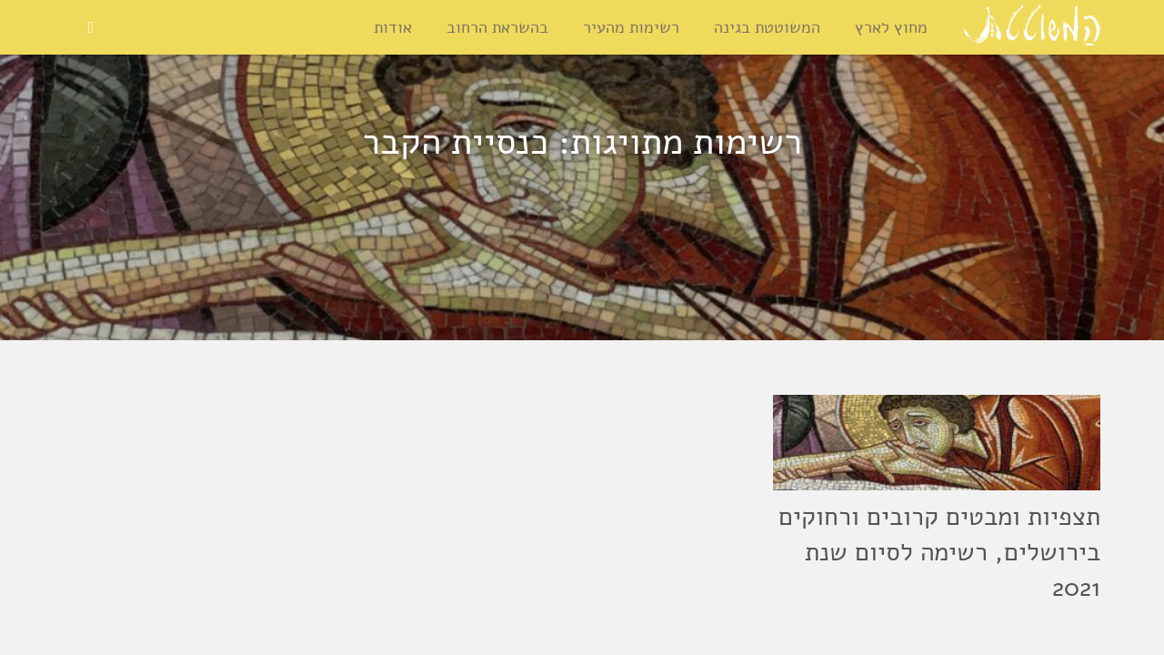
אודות (393, 27)
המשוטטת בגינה (767, 27)
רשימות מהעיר (631, 27)
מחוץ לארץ (891, 27)
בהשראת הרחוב (497, 27)
